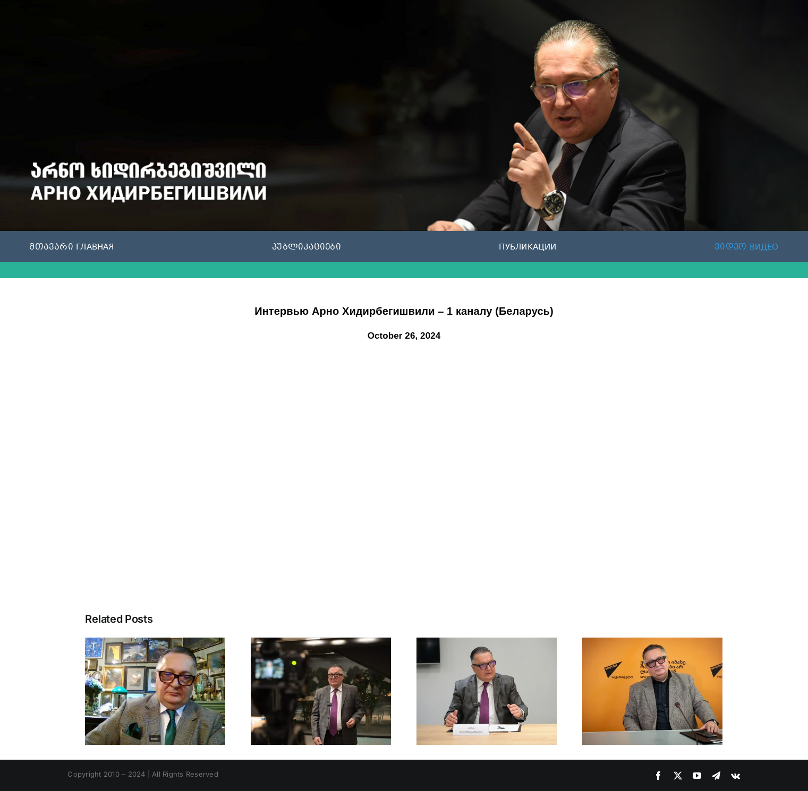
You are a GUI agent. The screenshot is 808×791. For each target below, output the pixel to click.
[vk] (735, 775)
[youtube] (697, 775)
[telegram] (716, 775)
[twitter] (678, 775)
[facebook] (658, 775)
